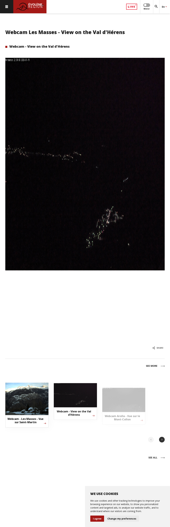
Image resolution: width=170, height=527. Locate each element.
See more (155, 366)
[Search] (156, 6)
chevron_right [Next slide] (162, 439)
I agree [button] (97, 518)
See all (156, 458)
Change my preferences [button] (121, 518)
